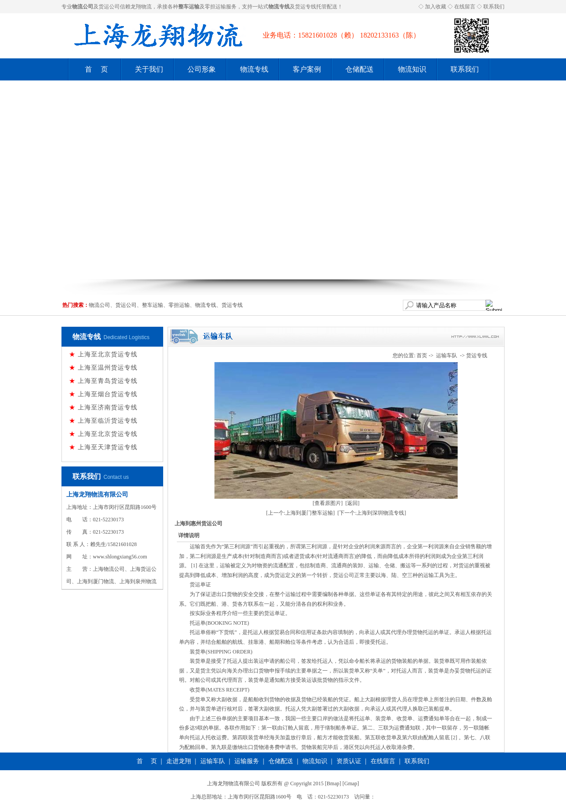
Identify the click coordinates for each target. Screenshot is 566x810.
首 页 (96, 69)
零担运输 (215, 7)
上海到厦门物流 (95, 581)
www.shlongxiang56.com (120, 557)
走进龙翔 (178, 761)
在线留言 (464, 7)
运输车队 (446, 355)
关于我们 (149, 69)
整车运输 (152, 305)
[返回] (352, 503)
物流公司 (99, 305)
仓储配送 (359, 69)
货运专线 (305, 7)
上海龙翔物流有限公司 (97, 494)
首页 (422, 355)
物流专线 (254, 69)
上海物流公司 (109, 569)
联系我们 (494, 7)
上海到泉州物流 (138, 581)
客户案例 (307, 69)
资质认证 (349, 761)
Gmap (350, 783)
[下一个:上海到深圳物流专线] (371, 513)
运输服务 (246, 761)
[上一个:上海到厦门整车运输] (300, 513)
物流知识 (412, 69)
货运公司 (109, 7)
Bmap (333, 783)
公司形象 (201, 69)
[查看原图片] (328, 503)
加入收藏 (435, 7)
